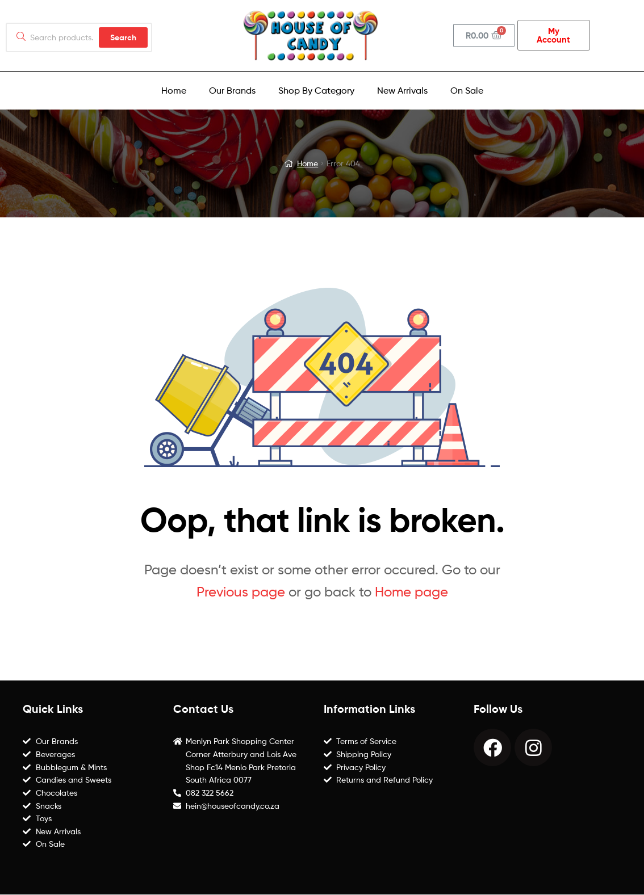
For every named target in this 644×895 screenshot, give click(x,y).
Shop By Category (316, 90)
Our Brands (232, 90)
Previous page (240, 591)
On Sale (466, 90)
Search (123, 37)
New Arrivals (402, 90)
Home (173, 90)
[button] (553, 35)
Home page (411, 591)
